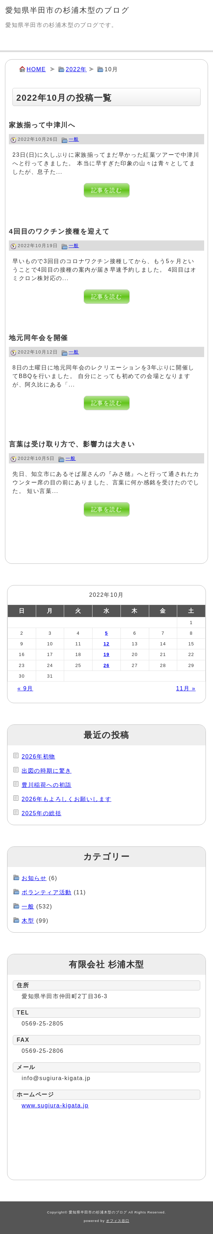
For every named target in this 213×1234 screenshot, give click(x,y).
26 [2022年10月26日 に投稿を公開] (106, 665)
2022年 (76, 69)
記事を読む (106, 190)
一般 (74, 139)
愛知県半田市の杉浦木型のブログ (67, 10)
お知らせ (34, 878)
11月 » (186, 688)
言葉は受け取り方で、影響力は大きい (72, 444)
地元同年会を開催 (38, 337)
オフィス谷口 (117, 1221)
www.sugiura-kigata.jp (55, 1105)
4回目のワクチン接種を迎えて (59, 231)
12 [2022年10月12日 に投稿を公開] (106, 643)
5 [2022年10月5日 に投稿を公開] (106, 633)
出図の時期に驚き (47, 771)
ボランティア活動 (47, 892)
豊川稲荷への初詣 (47, 785)
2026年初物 (38, 757)
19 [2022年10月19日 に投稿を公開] (106, 654)
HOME (36, 69)
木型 (28, 921)
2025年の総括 (41, 813)
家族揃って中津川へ (42, 125)
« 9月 (25, 688)
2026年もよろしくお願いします (66, 799)
